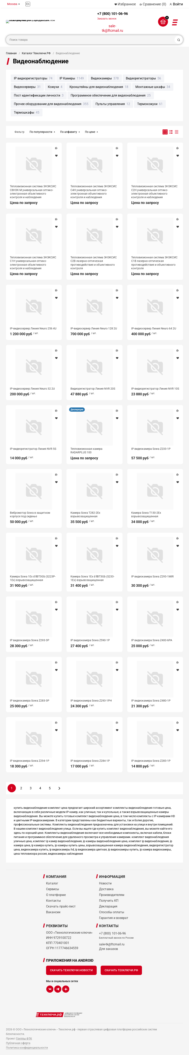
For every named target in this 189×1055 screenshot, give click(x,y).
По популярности (41, 131)
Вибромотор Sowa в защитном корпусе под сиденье (30, 514)
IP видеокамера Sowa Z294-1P (29, 760)
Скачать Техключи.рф (121, 970)
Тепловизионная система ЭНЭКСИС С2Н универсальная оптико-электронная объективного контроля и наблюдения (154, 192)
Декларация (77, 409)
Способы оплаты (111, 912)
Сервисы (52, 889)
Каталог (52, 883)
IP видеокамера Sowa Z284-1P (90, 760)
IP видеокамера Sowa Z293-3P (29, 640)
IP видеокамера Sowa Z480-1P (151, 700)
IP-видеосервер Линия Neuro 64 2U (153, 328)
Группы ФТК (24, 1038)
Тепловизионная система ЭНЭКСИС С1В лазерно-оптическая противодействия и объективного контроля (154, 263)
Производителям (111, 895)
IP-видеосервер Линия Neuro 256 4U (33, 328)
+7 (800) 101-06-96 (112, 16)
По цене (90, 131)
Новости (105, 883)
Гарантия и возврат (113, 918)
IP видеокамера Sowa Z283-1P (151, 760)
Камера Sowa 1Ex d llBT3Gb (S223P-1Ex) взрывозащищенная (33, 578)
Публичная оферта (18, 1043)
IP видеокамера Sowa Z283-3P (29, 700)
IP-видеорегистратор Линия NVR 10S (155, 388)
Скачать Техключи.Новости (71, 970)
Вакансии (53, 912)
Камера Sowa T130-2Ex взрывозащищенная (146, 514)
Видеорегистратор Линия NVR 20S (92, 388)
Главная (11, 53)
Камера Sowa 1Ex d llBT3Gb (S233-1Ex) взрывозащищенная (92, 578)
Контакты (53, 900)
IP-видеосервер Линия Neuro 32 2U (32, 388)
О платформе (56, 895)
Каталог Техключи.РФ (36, 53)
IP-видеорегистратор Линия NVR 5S (33, 448)
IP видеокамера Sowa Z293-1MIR (152, 576)
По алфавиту (68, 131)
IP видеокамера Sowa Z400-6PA (151, 640)
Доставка (106, 889)
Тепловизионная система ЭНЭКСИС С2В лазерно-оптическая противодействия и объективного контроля (93, 263)
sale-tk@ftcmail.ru (112, 28)
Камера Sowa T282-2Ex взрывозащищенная (85, 514)
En (27, 4)
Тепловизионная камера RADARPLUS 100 (86, 450)
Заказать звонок (106, 18)
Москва (12, 4)
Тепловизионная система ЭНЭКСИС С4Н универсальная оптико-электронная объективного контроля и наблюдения (93, 192)
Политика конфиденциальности (27, 1047)
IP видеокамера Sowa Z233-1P (151, 448)
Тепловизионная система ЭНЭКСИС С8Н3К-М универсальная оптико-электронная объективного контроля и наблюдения (33, 192)
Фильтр (19, 131)
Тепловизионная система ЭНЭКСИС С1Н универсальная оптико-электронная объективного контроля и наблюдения (33, 263)
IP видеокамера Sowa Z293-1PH (91, 700)
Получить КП (108, 900)
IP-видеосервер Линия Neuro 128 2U (93, 328)
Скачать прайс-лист (61, 906)
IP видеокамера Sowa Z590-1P (90, 640)
